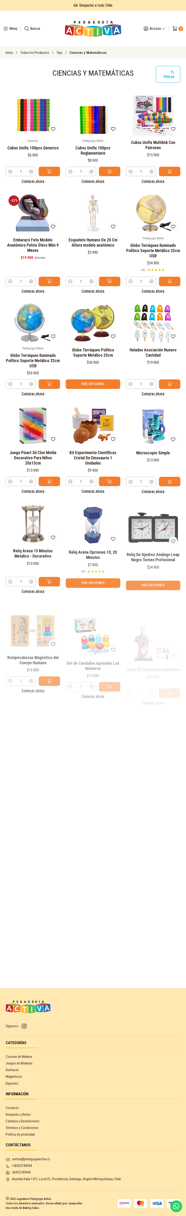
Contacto (12, 1108)
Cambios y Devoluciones (22, 1121)
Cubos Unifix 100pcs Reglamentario (92, 151)
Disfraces (12, 1070)
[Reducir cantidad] (10, 171)
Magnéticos (14, 1076)
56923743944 (18, 1172)
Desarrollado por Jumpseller (64, 1203)
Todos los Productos (34, 53)
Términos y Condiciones (22, 1128)
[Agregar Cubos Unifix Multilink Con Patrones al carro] (169, 171)
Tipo (59, 53)
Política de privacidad (20, 1134)
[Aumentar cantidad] (31, 171)
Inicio (9, 53)
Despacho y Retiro (18, 1114)
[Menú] (10, 29)
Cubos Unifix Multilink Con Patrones (153, 145)
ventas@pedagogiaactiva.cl (28, 1159)
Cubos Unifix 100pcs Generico (33, 148)
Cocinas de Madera (19, 1057)
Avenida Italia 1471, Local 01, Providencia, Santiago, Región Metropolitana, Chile (63, 1179)
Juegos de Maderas (19, 1063)
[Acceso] (154, 29)
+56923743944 (19, 1166)
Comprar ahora (33, 181)
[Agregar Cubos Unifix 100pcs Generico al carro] (49, 171)
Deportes (12, 1083)
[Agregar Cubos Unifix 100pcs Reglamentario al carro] (109, 171)
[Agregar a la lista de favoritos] (53, 128)
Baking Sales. (31, 1208)
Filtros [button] (169, 74)
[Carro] (177, 29)
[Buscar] (32, 29)
